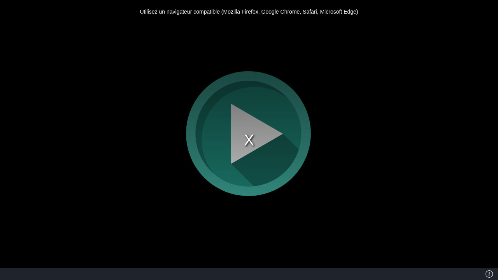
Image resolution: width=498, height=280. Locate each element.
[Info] (489, 274)
